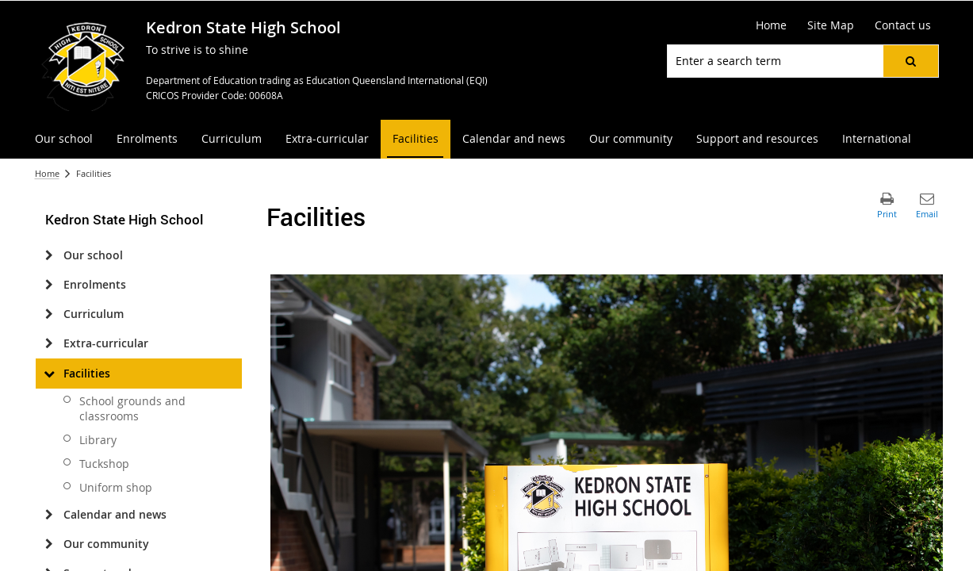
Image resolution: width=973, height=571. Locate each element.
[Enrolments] (49, 284)
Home (47, 173)
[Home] (771, 25)
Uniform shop (115, 487)
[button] (910, 61)
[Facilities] (49, 373)
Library (98, 439)
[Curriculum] (49, 314)
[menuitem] (64, 139)
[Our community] (49, 544)
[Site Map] (830, 25)
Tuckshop (104, 463)
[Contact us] (903, 25)
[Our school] (49, 255)
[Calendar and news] (49, 514)
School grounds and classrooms (132, 408)
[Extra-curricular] (49, 343)
